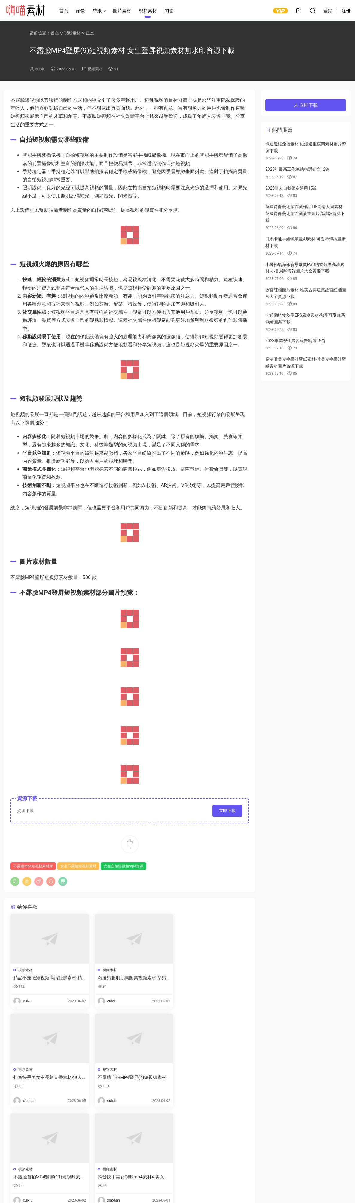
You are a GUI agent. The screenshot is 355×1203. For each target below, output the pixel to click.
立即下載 (227, 810)
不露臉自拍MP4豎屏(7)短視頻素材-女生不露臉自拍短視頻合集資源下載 (47, 1077)
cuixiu (40, 69)
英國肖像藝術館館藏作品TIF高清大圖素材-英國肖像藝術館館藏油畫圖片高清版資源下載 (305, 213)
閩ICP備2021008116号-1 (200, 1188)
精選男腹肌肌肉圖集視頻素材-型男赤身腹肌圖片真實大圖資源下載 (129, 978)
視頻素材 (148, 10)
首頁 (63, 10)
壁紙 (97, 10)
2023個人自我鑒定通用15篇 (291, 188)
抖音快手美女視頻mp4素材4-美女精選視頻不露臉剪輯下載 (209, 1077)
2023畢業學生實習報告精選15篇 (295, 340)
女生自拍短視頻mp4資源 (123, 866)
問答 (168, 10)
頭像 (80, 10)
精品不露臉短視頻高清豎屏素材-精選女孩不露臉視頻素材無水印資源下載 (47, 978)
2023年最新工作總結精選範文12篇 (297, 169)
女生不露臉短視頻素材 (78, 866)
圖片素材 (122, 10)
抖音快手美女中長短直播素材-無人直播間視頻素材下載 (210, 978)
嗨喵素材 (25, 10)
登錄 (25, 1138)
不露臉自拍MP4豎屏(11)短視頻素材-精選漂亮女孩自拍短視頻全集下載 (129, 1077)
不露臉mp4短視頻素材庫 (33, 866)
